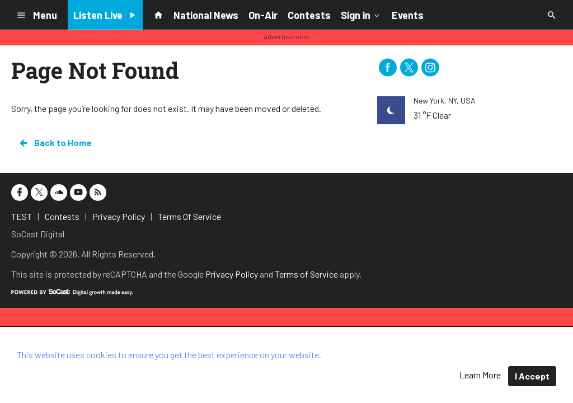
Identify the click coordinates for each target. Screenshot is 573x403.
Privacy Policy (231, 274)
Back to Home (55, 142)
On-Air (263, 15)
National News (205, 15)
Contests (309, 15)
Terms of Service (306, 274)
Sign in (361, 14)
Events (408, 15)
